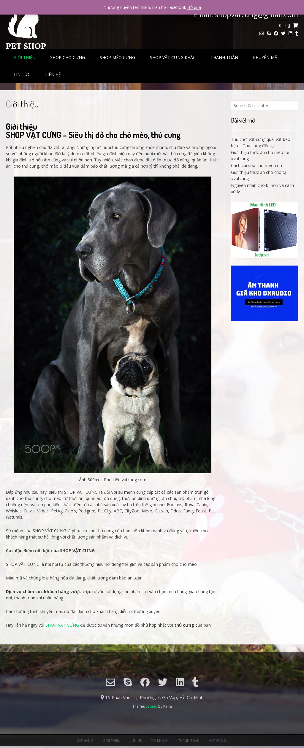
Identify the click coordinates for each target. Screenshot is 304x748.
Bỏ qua (194, 7)
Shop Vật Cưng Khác (173, 57)
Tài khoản (160, 740)
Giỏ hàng (85, 740)
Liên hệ (53, 74)
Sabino (151, 706)
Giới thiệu (24, 57)
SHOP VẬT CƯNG (62, 625)
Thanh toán (224, 57)
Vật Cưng (217, 740)
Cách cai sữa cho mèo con (256, 165)
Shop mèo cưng (117, 57)
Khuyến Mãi (265, 57)
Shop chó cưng (67, 57)
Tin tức (21, 74)
